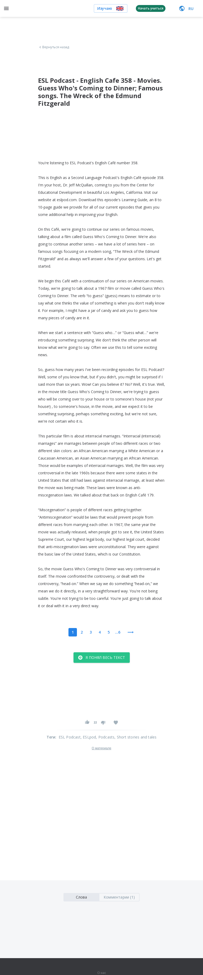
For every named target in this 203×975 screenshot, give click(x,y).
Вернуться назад (53, 47)
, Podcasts (105, 737)
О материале (101, 748)
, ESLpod (88, 737)
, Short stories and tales (135, 737)
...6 (117, 632)
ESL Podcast (70, 737)
